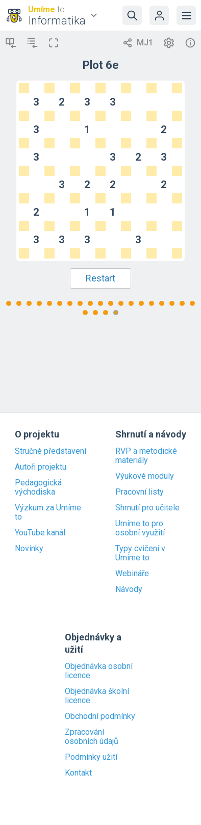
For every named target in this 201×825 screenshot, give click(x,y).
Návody (128, 589)
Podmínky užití (91, 757)
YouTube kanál (40, 532)
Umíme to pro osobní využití (140, 528)
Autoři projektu (40, 467)
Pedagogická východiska (38, 487)
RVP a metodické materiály (146, 456)
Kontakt (78, 773)
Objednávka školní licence (97, 696)
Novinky (29, 548)
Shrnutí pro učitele (147, 507)
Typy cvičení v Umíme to (140, 553)
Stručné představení (50, 451)
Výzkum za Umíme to (48, 512)
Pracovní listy (139, 492)
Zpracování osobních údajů (91, 737)
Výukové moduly (144, 476)
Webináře (132, 573)
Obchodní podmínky (100, 716)
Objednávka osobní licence (99, 671)
